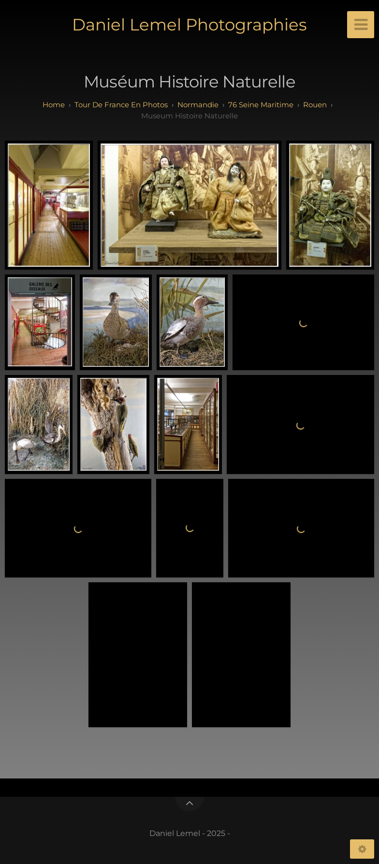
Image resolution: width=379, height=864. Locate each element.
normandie (198, 104)
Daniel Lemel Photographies (189, 24)
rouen (315, 104)
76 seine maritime (260, 104)
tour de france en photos (121, 104)
